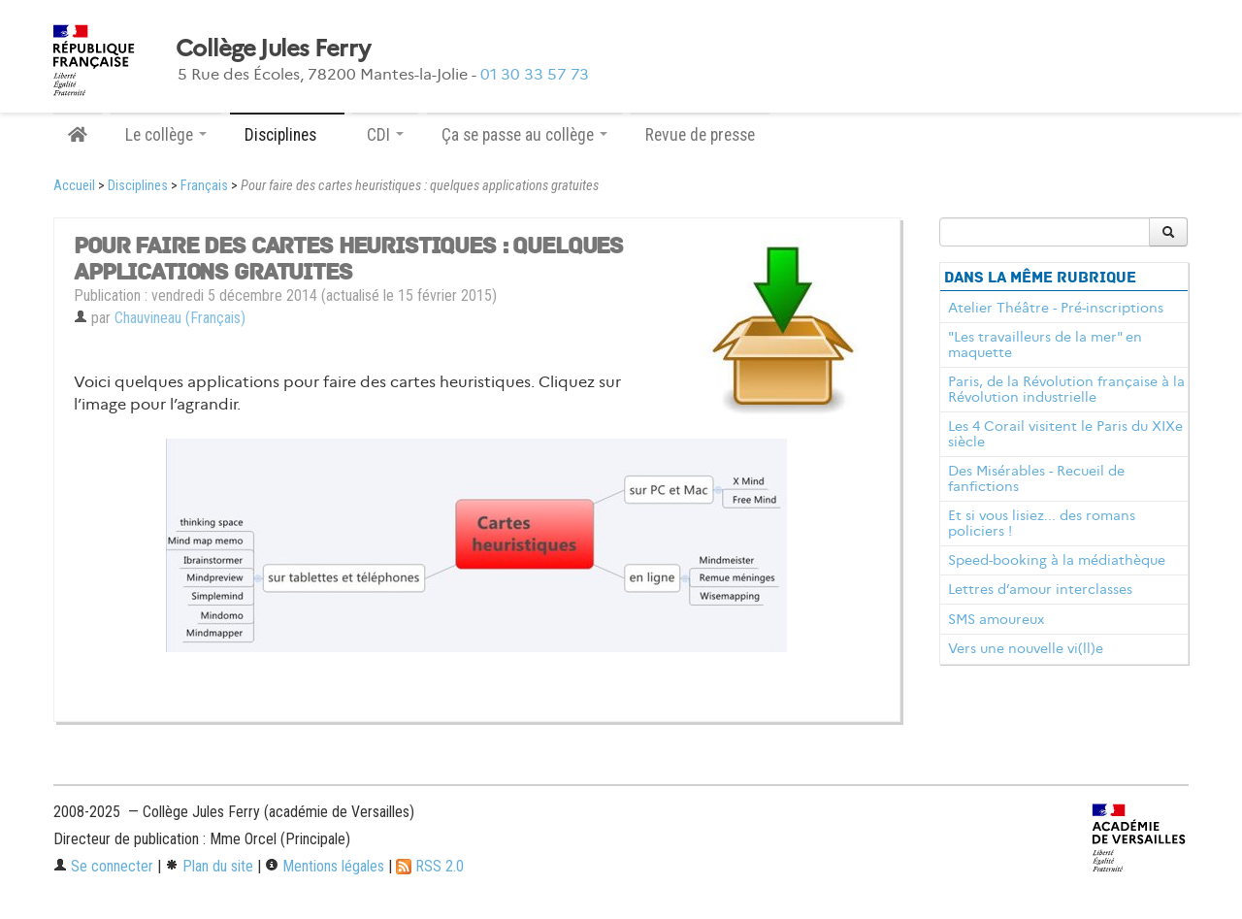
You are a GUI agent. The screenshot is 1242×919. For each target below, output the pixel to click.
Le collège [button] (166, 135)
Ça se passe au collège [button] (524, 135)
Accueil (74, 186)
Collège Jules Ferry (273, 48)
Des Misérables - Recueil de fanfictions (1036, 478)
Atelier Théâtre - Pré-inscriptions (1055, 307)
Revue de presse (700, 135)
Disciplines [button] (287, 135)
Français (204, 186)
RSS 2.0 (430, 866)
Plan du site (209, 866)
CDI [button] (385, 135)
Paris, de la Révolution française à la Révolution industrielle (1066, 389)
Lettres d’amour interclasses (1040, 589)
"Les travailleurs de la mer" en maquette (1045, 344)
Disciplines (138, 186)
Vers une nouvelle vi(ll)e (1025, 648)
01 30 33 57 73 (534, 74)
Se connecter (103, 866)
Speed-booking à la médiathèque (1056, 560)
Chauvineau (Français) (179, 318)
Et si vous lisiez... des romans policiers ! (1041, 523)
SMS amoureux (996, 619)
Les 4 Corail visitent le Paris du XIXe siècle (1065, 433)
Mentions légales (324, 866)
